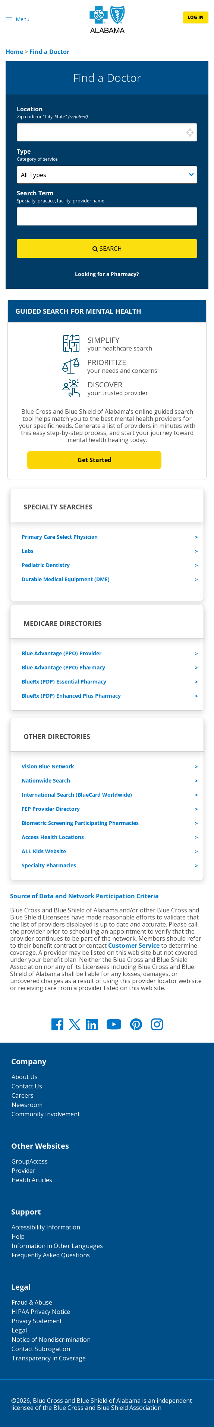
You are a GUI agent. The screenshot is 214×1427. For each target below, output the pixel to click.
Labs (28, 550)
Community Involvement (46, 1114)
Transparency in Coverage (49, 1358)
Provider (23, 1171)
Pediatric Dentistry (46, 565)
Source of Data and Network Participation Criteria (84, 896)
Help (18, 1236)
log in (196, 17)
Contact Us (27, 1086)
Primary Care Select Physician (60, 536)
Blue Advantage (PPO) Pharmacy (63, 667)
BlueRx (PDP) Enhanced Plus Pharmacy (71, 695)
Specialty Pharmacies (49, 865)
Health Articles (32, 1180)
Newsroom (27, 1105)
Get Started (94, 460)
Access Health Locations (53, 837)
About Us (25, 1077)
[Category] (107, 175)
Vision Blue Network (48, 766)
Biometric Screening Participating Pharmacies (80, 822)
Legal (19, 1330)
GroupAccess (30, 1161)
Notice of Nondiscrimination (51, 1339)
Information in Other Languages (57, 1246)
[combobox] (107, 132)
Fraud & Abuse (32, 1302)
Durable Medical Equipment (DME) (66, 579)
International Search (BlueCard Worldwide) (77, 794)
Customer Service (134, 945)
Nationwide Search (46, 780)
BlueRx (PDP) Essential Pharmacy (64, 681)
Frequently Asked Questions (51, 1255)
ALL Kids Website (44, 851)
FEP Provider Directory (51, 808)
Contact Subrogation (41, 1349)
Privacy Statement (37, 1321)
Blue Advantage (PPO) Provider (61, 653)
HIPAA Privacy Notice (41, 1312)
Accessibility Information (46, 1227)
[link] (14, 52)
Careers (23, 1095)
